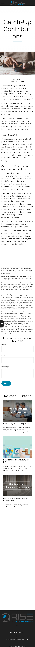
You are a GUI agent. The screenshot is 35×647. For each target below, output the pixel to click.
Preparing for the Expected (16, 423)
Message (5, 367)
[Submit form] (6, 383)
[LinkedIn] (17, 625)
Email (3, 355)
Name (3, 344)
